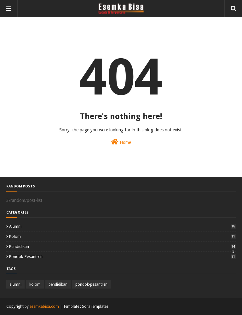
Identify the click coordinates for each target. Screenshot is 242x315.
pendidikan (122, 246)
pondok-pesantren (122, 256)
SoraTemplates (95, 306)
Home (121, 142)
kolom (122, 236)
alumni (122, 226)
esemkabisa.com (44, 306)
